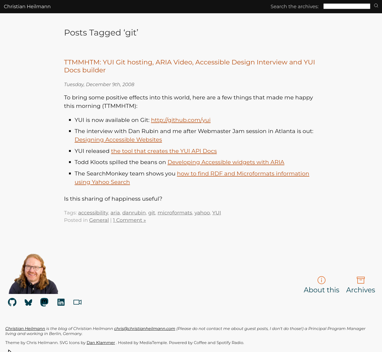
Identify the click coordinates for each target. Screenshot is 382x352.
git (151, 212)
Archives (360, 285)
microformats (175, 212)
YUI (216, 212)
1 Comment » (129, 220)
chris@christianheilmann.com (144, 328)
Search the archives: (295, 6)
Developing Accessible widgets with (225, 162)
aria (115, 212)
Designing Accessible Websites (118, 139)
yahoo (202, 212)
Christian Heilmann (27, 6)
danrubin (134, 212)
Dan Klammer (101, 342)
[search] (376, 5)
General (99, 220)
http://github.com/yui (181, 119)
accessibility (93, 212)
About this (321, 285)
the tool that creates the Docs (164, 150)
